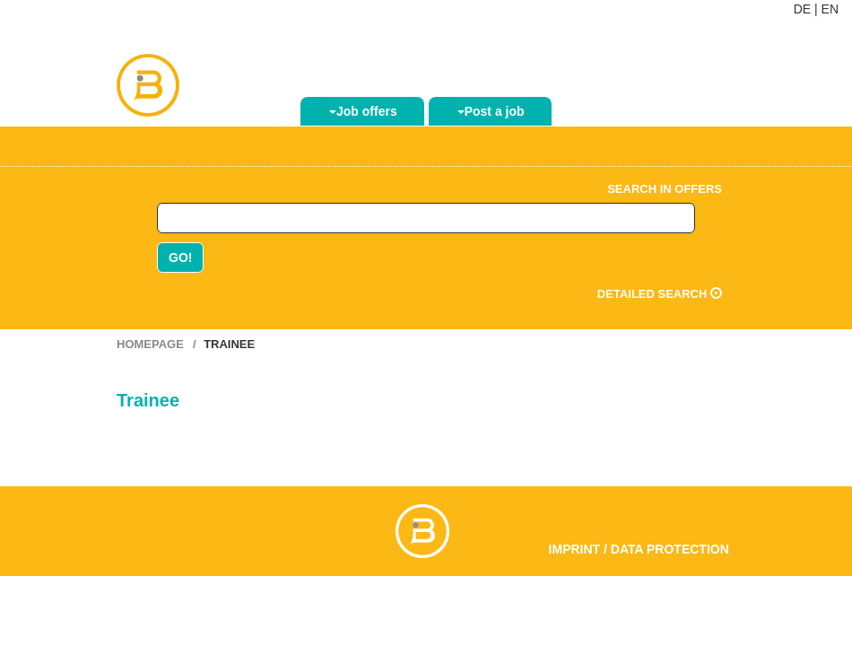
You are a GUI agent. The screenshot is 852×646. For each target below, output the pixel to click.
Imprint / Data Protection (639, 549)
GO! (180, 257)
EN (830, 9)
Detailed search (659, 294)
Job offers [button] (363, 111)
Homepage (150, 344)
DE (802, 9)
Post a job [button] (491, 111)
